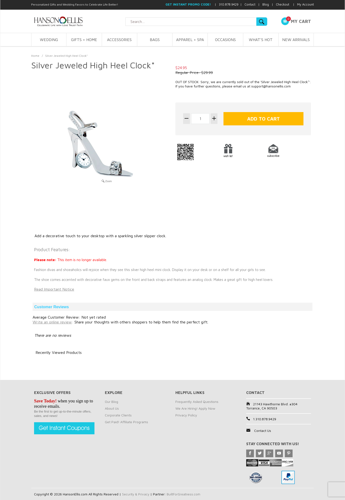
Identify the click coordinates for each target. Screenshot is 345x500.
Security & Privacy (136, 494)
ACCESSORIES (119, 39)
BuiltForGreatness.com (185, 494)
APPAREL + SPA (190, 39)
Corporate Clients (118, 415)
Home (35, 55)
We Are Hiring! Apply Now (195, 408)
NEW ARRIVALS (296, 39)
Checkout (282, 4)
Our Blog (111, 402)
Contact (249, 4)
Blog (265, 4)
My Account (305, 4)
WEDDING (49, 39)
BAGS (155, 39)
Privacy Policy (186, 415)
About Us (112, 408)
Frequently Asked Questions (196, 402)
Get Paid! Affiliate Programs (126, 422)
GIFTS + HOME (84, 39)
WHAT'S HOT (261, 39)
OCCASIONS (225, 39)
